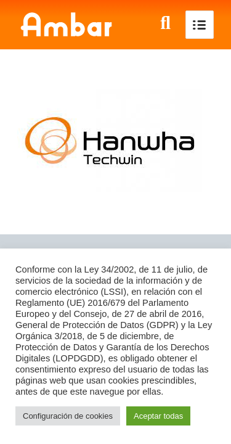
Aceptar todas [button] (158, 416)
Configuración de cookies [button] (68, 416)
